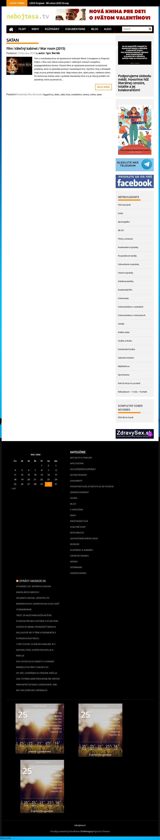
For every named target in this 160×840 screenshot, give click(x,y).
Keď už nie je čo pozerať (129, 383)
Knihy (35, 29)
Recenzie (37, 94)
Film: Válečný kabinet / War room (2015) (35, 48)
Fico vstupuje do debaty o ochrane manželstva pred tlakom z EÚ (35, 664)
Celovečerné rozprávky (128, 264)
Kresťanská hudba (126, 349)
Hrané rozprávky (125, 273)
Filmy (22, 29)
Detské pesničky (125, 281)
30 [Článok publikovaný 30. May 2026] (48, 484)
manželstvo (76, 94)
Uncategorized (78, 573)
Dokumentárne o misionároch (131, 315)
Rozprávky (52, 29)
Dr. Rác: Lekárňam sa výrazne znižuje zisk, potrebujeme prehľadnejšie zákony (38, 676)
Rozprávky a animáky (81, 550)
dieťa (56, 94)
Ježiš (62, 94)
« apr (13, 488)
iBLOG (94, 29)
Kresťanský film (24, 94)
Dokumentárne (75, 29)
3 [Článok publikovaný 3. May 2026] (56, 465)
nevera (86, 94)
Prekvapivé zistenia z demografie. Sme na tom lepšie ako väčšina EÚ (36, 687)
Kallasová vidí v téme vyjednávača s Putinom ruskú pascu (36, 635)
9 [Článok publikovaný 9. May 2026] (48, 470)
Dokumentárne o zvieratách (130, 307)
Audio (107, 29)
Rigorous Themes (101, 831)
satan (99, 94)
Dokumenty (123, 298)
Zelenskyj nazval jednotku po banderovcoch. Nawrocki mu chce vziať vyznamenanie (37, 604)
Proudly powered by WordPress (65, 831)
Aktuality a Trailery (81, 457)
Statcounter (5, 838)
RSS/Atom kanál (125, 417)
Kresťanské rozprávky (128, 247)
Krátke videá (123, 332)
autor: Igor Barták (49, 53)
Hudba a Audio (125, 341)
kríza (68, 94)
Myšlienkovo (124, 366)
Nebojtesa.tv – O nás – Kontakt (132, 392)
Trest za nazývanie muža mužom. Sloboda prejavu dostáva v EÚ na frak (37, 618)
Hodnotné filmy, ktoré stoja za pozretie (92, 486)
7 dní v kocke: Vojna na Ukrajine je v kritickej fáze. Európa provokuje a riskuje (35, 650)
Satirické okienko (126, 358)
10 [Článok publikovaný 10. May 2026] (56, 470)
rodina (93, 94)
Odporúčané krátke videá (84, 538)
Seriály (121, 324)
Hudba (73, 498)
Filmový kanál (124, 205)
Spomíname (123, 375)
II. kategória (76, 509)
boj (51, 94)
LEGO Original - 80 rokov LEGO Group (49, 3)
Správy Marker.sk (32, 580)
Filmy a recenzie (125, 239)
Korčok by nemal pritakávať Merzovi (36, 627)
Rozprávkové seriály (127, 256)
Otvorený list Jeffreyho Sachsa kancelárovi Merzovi (33, 589)
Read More (103, 87)
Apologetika (124, 222)
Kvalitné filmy (78, 527)
